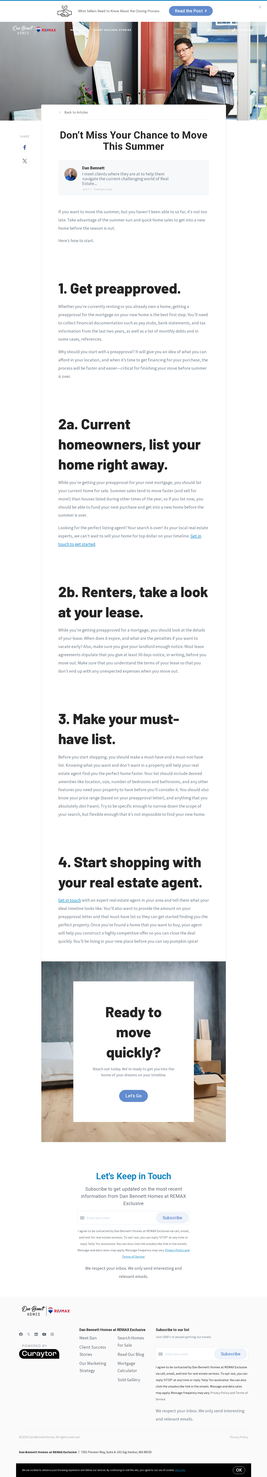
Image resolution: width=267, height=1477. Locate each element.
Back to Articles (76, 112)
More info (180, 1470)
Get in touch (69, 900)
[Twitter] (28, 1334)
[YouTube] (44, 1334)
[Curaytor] (39, 1358)
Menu (212, 30)
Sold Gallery (129, 1379)
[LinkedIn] (36, 1334)
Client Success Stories (112, 30)
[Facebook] (21, 1334)
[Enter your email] (120, 1218)
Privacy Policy (239, 1437)
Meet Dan (77, 30)
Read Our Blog (131, 1354)
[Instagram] (52, 1334)
